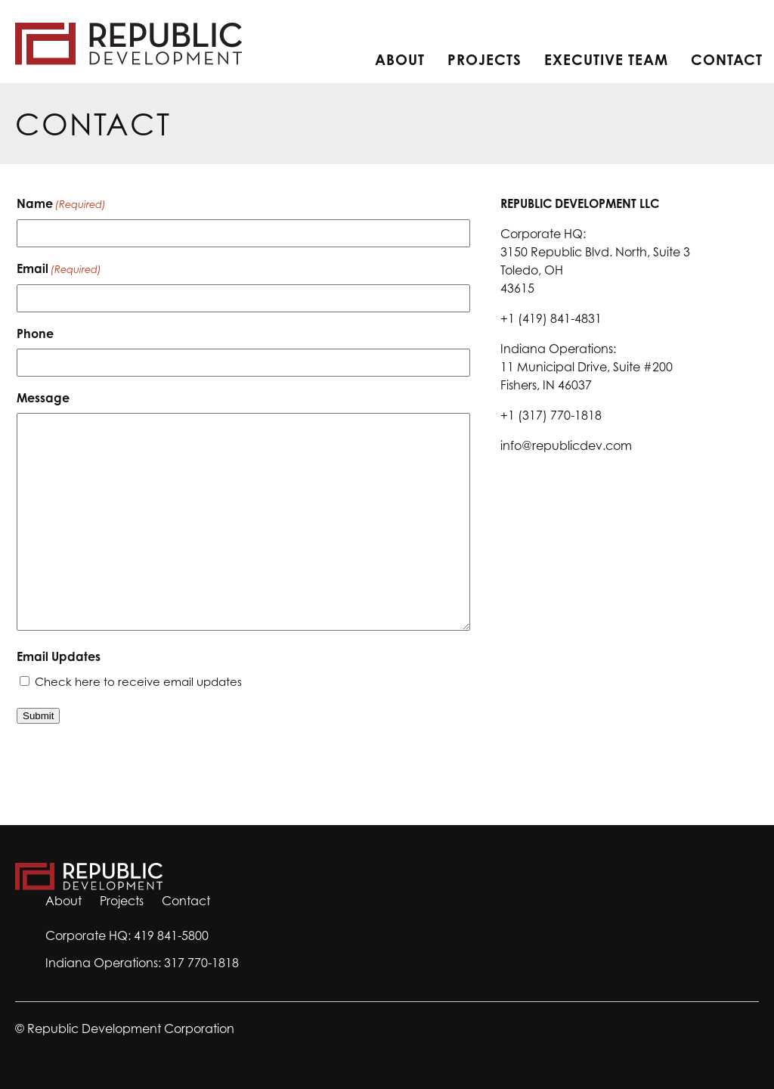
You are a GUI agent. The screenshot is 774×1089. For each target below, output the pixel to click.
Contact (727, 59)
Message (43, 397)
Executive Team (606, 59)
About (400, 59)
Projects (484, 59)
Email (59, 269)
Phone (35, 333)
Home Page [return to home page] (128, 44)
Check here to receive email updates (138, 682)
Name (61, 204)
